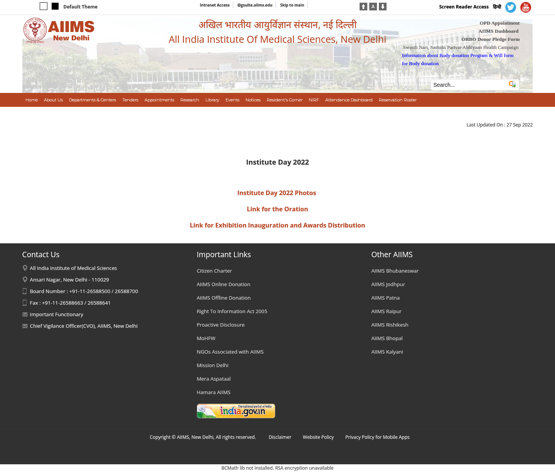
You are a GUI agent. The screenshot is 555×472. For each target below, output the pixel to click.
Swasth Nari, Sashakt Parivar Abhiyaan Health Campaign (460, 47)
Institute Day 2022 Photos (276, 193)
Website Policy (318, 437)
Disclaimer (280, 437)
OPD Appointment (500, 23)
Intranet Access (215, 5)
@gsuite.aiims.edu (254, 5)
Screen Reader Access (464, 6)
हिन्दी (497, 6)
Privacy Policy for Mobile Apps (377, 437)
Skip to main (292, 5)
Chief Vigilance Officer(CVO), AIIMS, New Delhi (84, 325)
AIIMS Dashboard (498, 31)
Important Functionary (56, 314)
